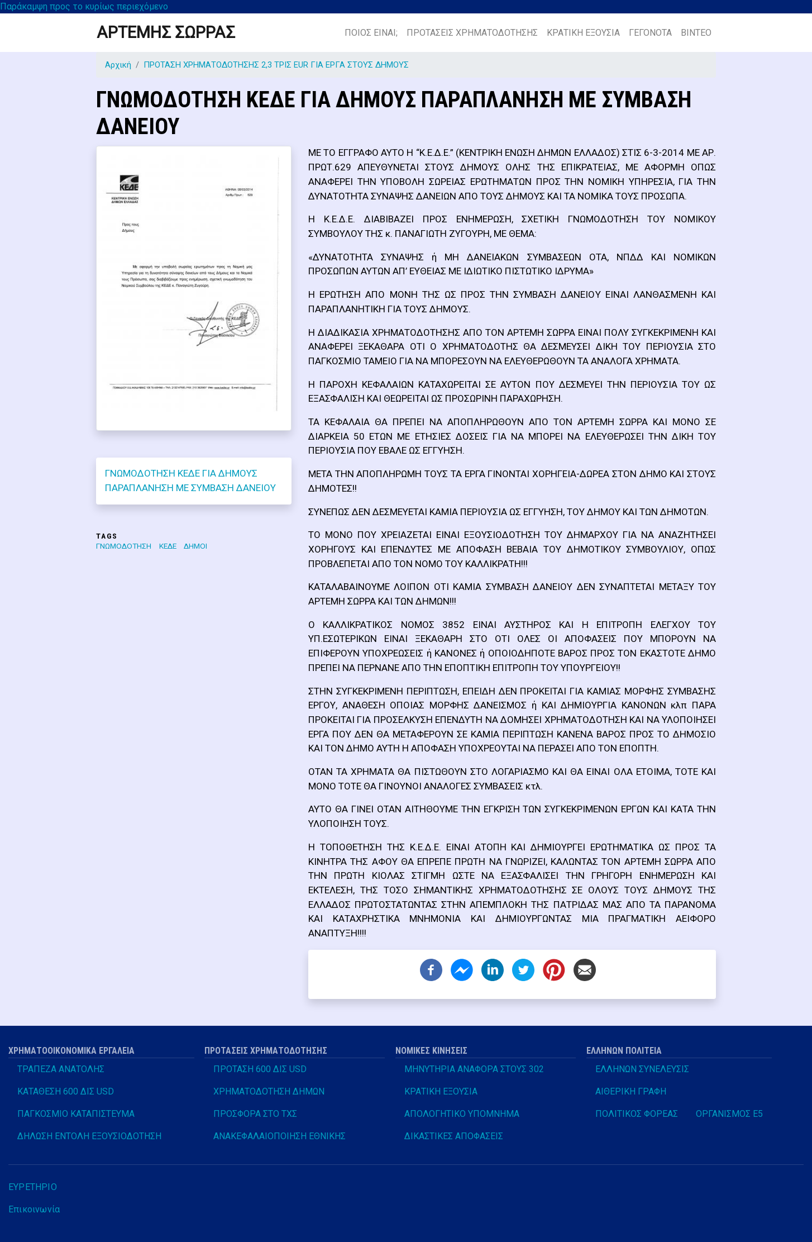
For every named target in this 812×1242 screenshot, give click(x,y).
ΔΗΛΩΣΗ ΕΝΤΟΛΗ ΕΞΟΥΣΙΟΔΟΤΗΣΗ (89, 1136)
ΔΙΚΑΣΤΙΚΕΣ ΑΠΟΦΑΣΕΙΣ (453, 1136)
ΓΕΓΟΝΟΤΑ (650, 32)
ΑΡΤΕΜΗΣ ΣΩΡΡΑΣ (166, 32)
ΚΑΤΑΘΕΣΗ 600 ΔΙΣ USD (65, 1091)
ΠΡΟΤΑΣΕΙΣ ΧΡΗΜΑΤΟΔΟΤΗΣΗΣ (472, 32)
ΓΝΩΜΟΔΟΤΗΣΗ (123, 545)
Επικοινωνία (34, 1209)
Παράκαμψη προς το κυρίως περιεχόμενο (84, 6)
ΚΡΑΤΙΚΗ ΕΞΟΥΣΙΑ (583, 32)
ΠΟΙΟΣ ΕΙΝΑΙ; (371, 32)
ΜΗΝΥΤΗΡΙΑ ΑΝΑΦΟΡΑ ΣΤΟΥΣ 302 (474, 1069)
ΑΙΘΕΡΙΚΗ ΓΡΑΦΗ (630, 1091)
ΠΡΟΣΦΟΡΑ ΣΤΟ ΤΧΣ (255, 1113)
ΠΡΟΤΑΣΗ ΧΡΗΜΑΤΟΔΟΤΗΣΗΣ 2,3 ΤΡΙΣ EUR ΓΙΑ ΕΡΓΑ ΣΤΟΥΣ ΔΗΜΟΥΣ (276, 65)
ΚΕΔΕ (167, 545)
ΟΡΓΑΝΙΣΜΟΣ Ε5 (729, 1113)
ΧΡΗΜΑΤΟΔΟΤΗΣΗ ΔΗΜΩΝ (268, 1091)
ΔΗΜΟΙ (195, 545)
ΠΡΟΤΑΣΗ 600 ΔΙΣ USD (260, 1069)
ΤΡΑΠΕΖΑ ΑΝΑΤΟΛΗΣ (60, 1069)
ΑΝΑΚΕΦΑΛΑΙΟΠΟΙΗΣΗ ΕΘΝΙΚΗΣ (279, 1136)
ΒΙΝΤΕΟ (696, 32)
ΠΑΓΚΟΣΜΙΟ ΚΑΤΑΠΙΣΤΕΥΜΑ (76, 1113)
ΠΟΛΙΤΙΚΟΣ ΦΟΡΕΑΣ (636, 1113)
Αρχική (118, 65)
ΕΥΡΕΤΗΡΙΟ (32, 1187)
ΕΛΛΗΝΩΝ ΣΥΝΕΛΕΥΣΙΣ (642, 1069)
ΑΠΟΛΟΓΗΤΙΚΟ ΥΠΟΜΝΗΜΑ (461, 1113)
